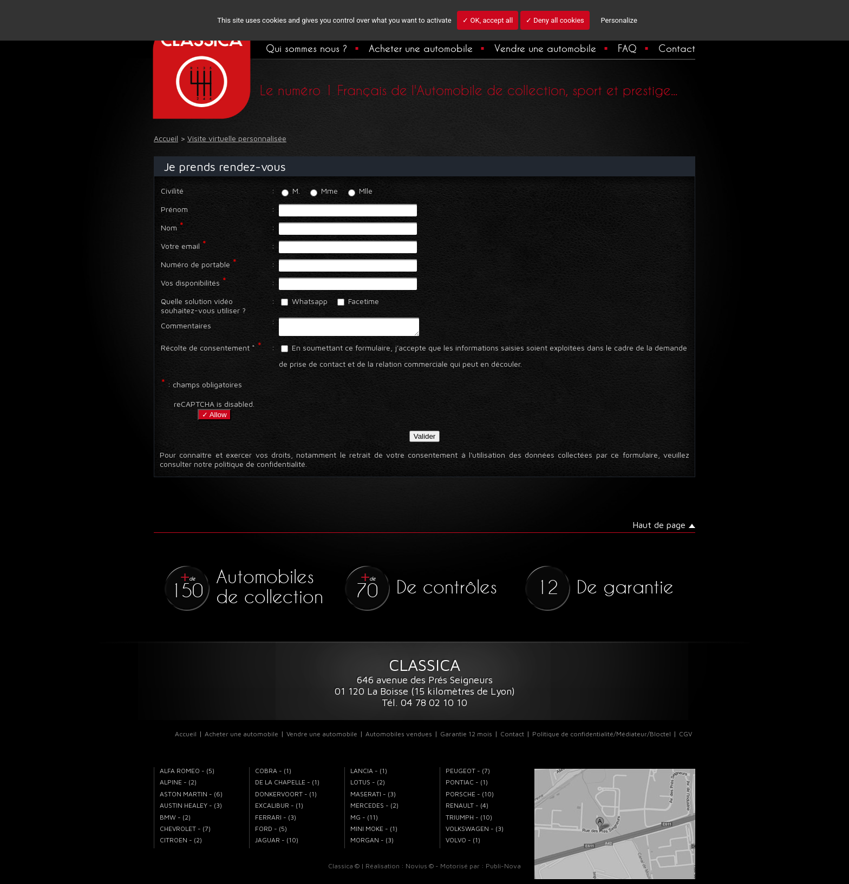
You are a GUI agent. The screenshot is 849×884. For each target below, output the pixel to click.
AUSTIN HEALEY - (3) (191, 808)
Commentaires (186, 325)
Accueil (186, 737)
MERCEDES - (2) (374, 808)
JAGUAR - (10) (276, 843)
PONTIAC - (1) (467, 785)
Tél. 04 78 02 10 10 (424, 705)
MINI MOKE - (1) (373, 832)
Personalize (618, 20)
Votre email (180, 245)
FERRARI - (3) (275, 820)
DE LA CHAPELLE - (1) (287, 785)
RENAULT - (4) (467, 808)
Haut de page (658, 528)
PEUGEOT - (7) (468, 774)
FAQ (627, 48)
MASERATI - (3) (373, 797)
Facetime (358, 301)
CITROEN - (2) (181, 843)
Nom (169, 227)
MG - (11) (364, 820)
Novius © (420, 869)
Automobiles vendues (398, 737)
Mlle (360, 190)
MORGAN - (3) (372, 843)
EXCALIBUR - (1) (279, 808)
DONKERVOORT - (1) (286, 797)
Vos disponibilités (190, 282)
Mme (324, 190)
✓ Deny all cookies (555, 20)
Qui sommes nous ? (306, 48)
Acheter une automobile (421, 48)
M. (291, 190)
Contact (676, 48)
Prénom (174, 209)
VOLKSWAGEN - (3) (475, 832)
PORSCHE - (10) (470, 797)
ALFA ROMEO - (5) (187, 774)
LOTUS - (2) (367, 785)
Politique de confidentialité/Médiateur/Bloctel (601, 737)
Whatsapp (304, 301)
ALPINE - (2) (178, 785)
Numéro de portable (195, 264)
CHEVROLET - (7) (185, 832)
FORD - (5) (271, 832)
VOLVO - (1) (463, 843)
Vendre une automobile (545, 48)
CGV (685, 737)
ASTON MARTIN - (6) (191, 797)
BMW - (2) (175, 820)
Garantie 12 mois (466, 737)
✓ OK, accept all (487, 20)
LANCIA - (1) (368, 774)
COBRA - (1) (273, 774)
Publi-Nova (503, 869)
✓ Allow (214, 418)
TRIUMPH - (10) (469, 820)
